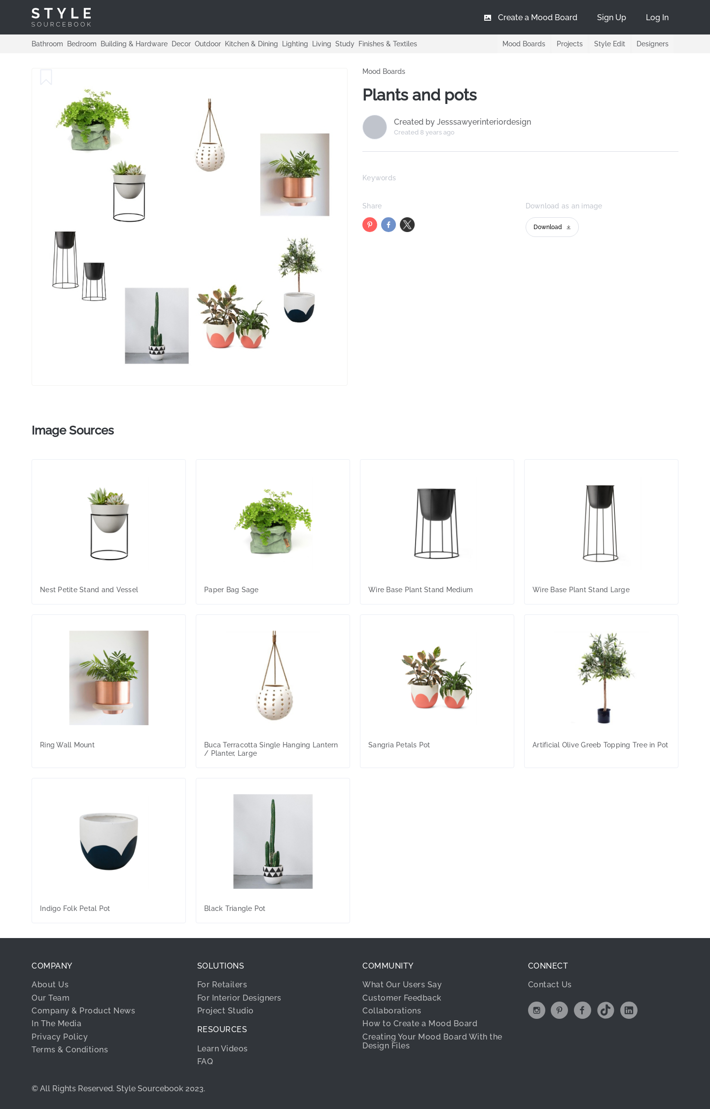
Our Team (51, 998)
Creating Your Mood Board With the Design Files (432, 1041)
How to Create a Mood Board (419, 1023)
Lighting (295, 43)
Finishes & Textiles (387, 43)
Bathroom (47, 43)
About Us (50, 984)
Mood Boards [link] (383, 71)
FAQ (205, 1061)
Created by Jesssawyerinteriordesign (462, 122)
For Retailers (222, 984)
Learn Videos (222, 1048)
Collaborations (391, 1010)
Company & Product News (83, 1010)
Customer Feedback (402, 998)
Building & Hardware (134, 43)
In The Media (56, 1023)
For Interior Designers (239, 998)
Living (321, 43)
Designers (653, 44)
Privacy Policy (60, 1037)
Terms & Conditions (70, 1049)
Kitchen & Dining (251, 43)
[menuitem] (657, 17)
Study (345, 43)
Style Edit (609, 44)
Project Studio (225, 1010)
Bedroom (82, 43)
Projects (569, 44)
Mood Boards (522, 44)
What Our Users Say (402, 984)
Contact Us (550, 984)
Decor (181, 43)
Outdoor (208, 43)
